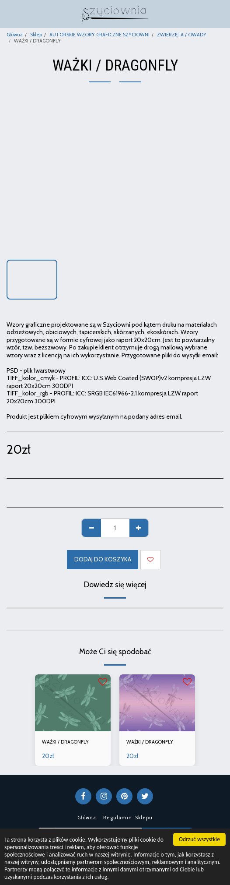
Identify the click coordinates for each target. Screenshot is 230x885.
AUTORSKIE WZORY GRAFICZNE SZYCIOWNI (99, 35)
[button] (9, 13)
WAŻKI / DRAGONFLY (65, 742)
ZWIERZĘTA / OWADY (181, 35)
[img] (73, 702)
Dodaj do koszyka (102, 559)
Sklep (36, 35)
